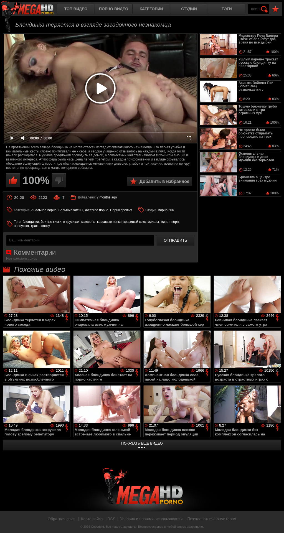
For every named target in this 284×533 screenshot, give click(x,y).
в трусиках (71, 222)
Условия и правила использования (151, 519)
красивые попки (109, 222)
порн (175, 222)
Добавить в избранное (164, 181)
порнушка (21, 226)
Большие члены (70, 210)
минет (165, 222)
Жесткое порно (96, 210)
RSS (111, 519)
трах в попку (40, 226)
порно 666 (166, 210)
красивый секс (134, 222)
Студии (189, 9)
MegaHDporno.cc (32, 9)
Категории (151, 9)
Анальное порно (44, 210)
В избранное (275, 9)
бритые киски (51, 222)
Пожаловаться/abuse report (211, 519)
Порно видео (113, 9)
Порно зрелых (121, 210)
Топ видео (75, 9)
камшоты (88, 222)
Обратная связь (62, 519)
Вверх (275, 522)
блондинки (30, 222)
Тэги (227, 9)
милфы (153, 222)
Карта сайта (92, 519)
